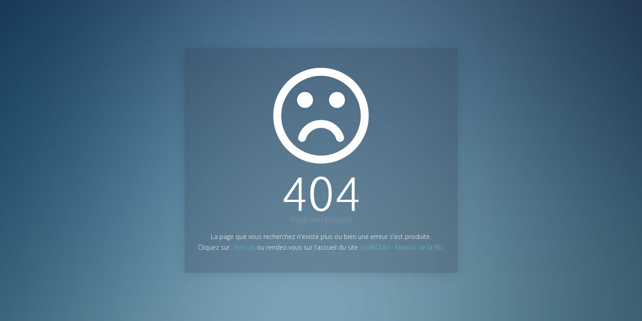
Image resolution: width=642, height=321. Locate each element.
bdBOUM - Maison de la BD (403, 247)
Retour (244, 247)
